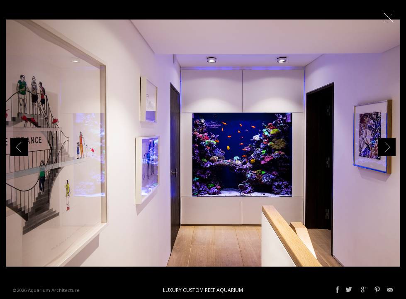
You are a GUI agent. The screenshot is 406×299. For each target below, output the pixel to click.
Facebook (337, 290)
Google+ (364, 290)
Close (389, 17)
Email (390, 290)
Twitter (348, 290)
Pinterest (377, 290)
